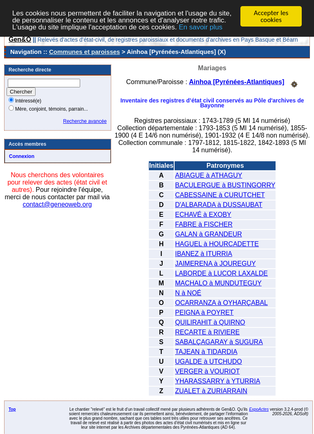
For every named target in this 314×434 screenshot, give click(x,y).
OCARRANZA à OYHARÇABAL (221, 302)
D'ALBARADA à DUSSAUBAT (218, 204)
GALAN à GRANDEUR (208, 234)
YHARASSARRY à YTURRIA (217, 381)
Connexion (21, 156)
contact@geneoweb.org (57, 204)
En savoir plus (200, 27)
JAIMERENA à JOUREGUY (215, 263)
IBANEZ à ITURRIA (203, 253)
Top (12, 409)
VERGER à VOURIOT (207, 371)
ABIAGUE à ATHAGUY (208, 175)
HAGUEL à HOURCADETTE (217, 243)
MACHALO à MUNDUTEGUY (218, 283)
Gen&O (20, 39)
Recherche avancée (85, 121)
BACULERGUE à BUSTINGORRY (225, 185)
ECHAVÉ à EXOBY (203, 214)
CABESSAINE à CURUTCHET (220, 194)
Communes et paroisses (84, 51)
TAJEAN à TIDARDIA (206, 351)
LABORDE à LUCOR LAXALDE (221, 273)
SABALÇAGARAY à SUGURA (219, 341)
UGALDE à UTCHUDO (208, 361)
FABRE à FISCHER (203, 224)
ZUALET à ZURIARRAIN (211, 390)
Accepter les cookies (271, 16)
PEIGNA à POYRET (204, 312)
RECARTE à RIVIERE (207, 332)
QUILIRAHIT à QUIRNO (210, 322)
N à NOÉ (188, 292)
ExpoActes (259, 409)
